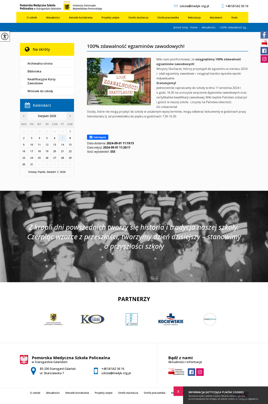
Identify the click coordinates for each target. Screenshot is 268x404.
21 (62, 151)
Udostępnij (98, 137)
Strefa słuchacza (138, 17)
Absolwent (216, 17)
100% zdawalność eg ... (231, 27)
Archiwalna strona (39, 63)
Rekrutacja (194, 17)
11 (39, 144)
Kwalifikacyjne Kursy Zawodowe (41, 81)
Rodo (234, 17)
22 (70, 151)
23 (23, 157)
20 (54, 151)
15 (70, 144)
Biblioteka (34, 71)
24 (31, 157)
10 (31, 144)
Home (194, 27)
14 (62, 144)
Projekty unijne (110, 17)
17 (31, 151)
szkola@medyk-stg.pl (191, 6)
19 (46, 151)
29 (70, 157)
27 (54, 157)
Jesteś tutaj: (181, 27)
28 (62, 157)
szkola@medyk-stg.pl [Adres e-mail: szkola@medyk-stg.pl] (116, 373)
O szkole (32, 17)
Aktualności (53, 17)
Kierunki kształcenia (80, 17)
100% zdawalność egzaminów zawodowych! (136, 46)
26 (46, 157)
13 (54, 144)
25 (39, 157)
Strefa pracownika (168, 17)
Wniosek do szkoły (40, 91)
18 (39, 151)
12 (46, 144)
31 (31, 164)
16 (23, 151)
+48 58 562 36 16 (235, 6)
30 (23, 164)
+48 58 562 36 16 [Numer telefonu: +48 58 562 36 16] (112, 369)
